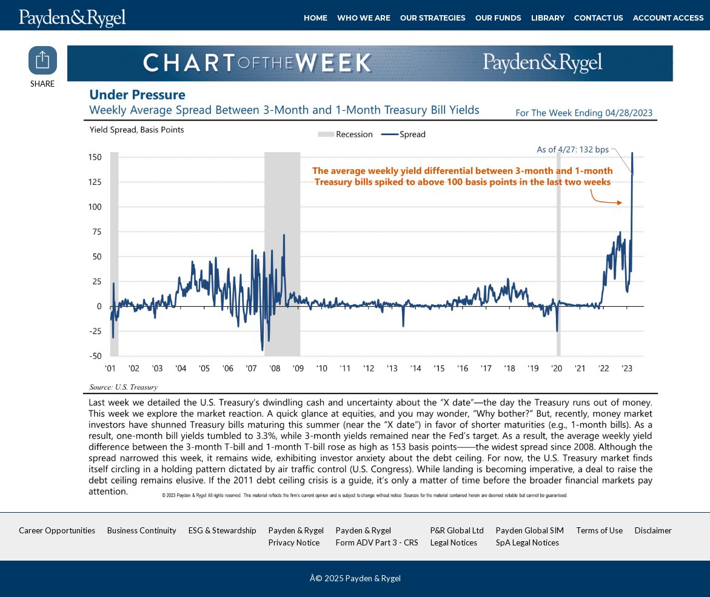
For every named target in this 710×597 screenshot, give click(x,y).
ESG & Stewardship (222, 530)
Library (547, 17)
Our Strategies (433, 17)
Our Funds (498, 17)
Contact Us (598, 17)
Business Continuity (141, 530)
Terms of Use (599, 530)
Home (315, 17)
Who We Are (363, 17)
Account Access (668, 17)
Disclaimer (653, 530)
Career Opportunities (57, 530)
